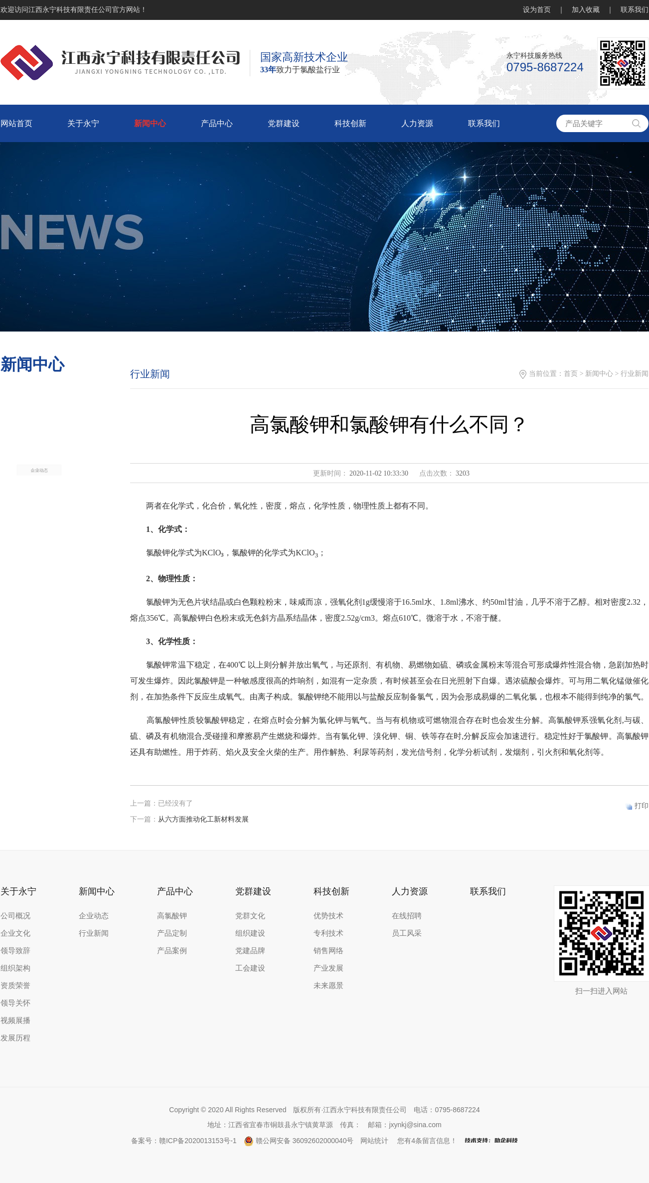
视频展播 (15, 1020)
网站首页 (16, 123)
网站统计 (374, 1141)
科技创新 (350, 123)
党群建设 (284, 123)
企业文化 (15, 933)
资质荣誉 (15, 986)
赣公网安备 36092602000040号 (299, 1141)
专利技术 (328, 933)
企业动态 (39, 546)
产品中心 (217, 123)
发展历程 (15, 1038)
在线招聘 (407, 916)
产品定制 (172, 933)
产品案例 (172, 951)
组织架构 (15, 968)
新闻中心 (150, 123)
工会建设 (250, 968)
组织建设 (250, 933)
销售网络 (328, 951)
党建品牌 (250, 951)
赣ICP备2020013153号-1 (198, 1141)
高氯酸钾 (172, 916)
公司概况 (15, 916)
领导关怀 (15, 1003)
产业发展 (328, 968)
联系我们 (635, 9)
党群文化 (250, 916)
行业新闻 (94, 933)
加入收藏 (586, 9)
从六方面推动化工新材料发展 (203, 819)
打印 (642, 806)
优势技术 (328, 916)
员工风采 (407, 933)
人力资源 (417, 123)
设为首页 (537, 9)
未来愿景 (328, 986)
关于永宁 (83, 123)
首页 (571, 373)
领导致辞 (15, 951)
